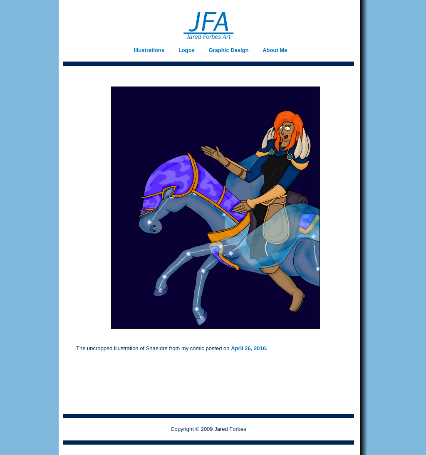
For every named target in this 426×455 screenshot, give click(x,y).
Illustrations (149, 50)
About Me (275, 50)
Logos (186, 50)
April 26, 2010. (249, 348)
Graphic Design (229, 50)
